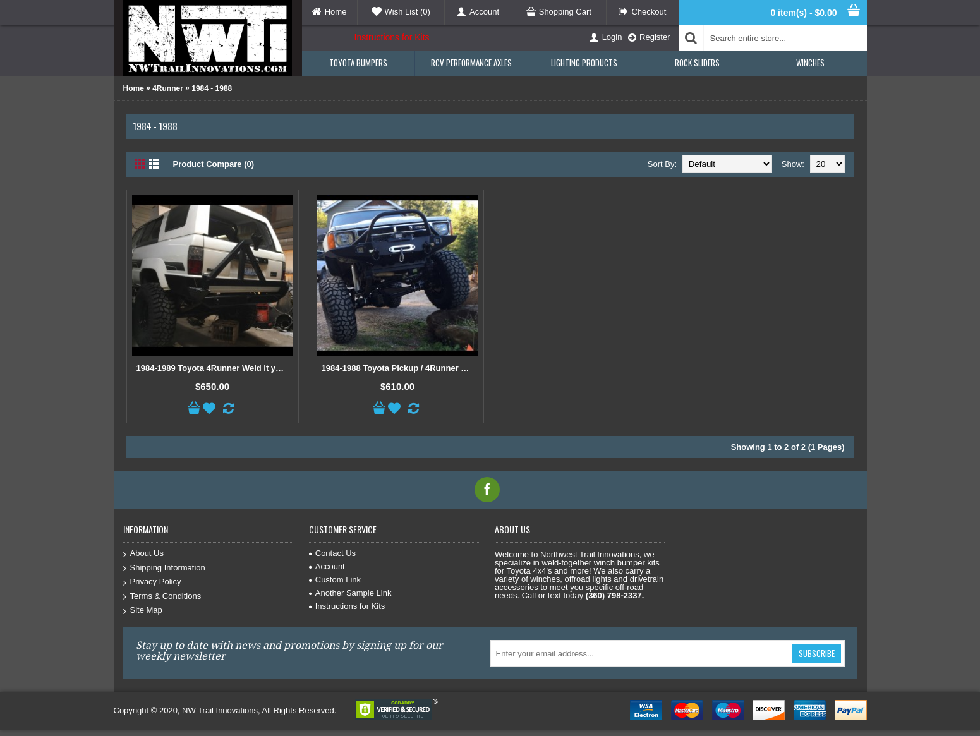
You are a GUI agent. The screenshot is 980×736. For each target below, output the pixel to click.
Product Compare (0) (214, 164)
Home (133, 88)
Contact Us (332, 553)
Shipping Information (164, 568)
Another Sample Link (350, 593)
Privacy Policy (152, 582)
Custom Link (335, 579)
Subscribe (817, 653)
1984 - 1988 (211, 88)
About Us (143, 553)
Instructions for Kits (392, 37)
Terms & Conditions (162, 596)
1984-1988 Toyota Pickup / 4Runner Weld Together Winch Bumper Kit (400, 368)
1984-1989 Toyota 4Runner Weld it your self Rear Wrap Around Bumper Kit (214, 368)
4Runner (167, 88)
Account (327, 566)
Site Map (142, 610)
